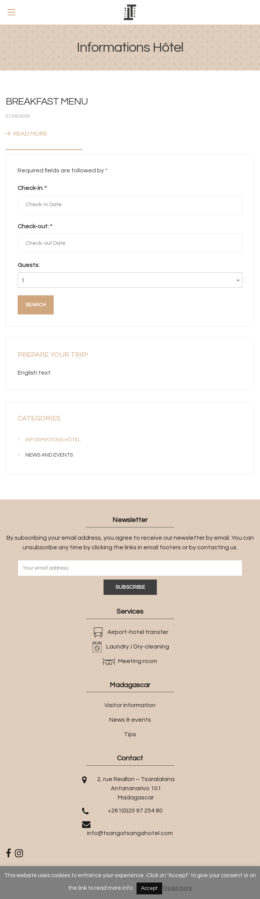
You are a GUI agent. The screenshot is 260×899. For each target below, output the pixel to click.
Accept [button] (149, 888)
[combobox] (130, 280)
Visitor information (130, 705)
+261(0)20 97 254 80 (135, 810)
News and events (49, 455)
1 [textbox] (23, 280)
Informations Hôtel (53, 439)
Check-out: (35, 226)
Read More (26, 134)
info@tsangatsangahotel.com (130, 833)
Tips (130, 734)
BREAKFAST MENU (47, 101)
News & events (130, 720)
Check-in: (32, 188)
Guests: (28, 265)
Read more (177, 888)
